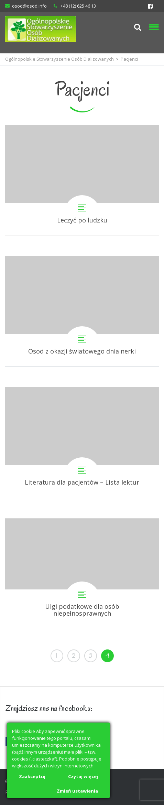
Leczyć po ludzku (82, 180)
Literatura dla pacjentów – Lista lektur (82, 442)
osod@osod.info (29, 6)
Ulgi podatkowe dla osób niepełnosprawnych (82, 573)
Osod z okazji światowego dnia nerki (82, 311)
